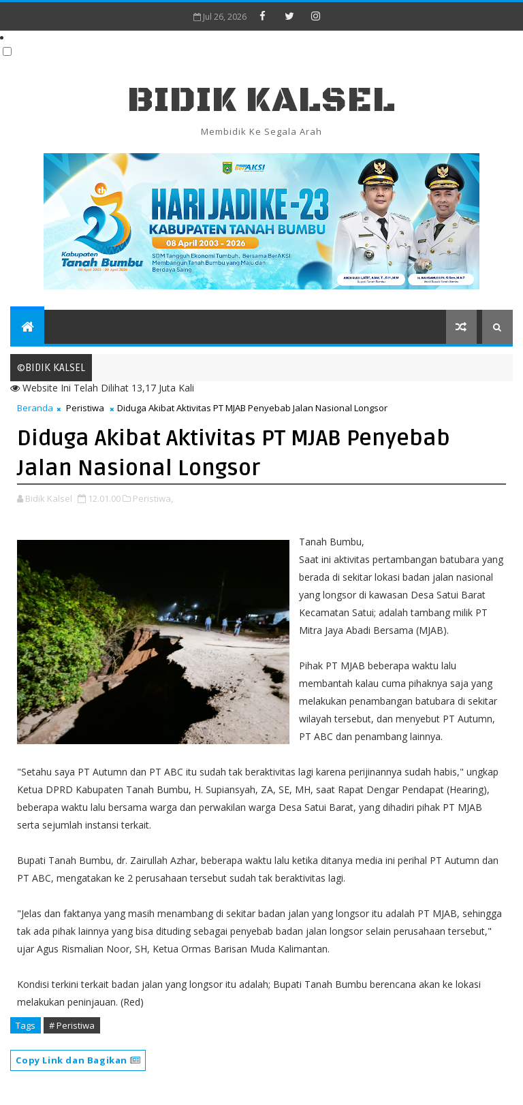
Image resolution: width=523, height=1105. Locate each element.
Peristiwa (85, 408)
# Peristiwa (72, 1025)
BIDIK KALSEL (261, 100)
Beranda (35, 408)
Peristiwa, (153, 498)
